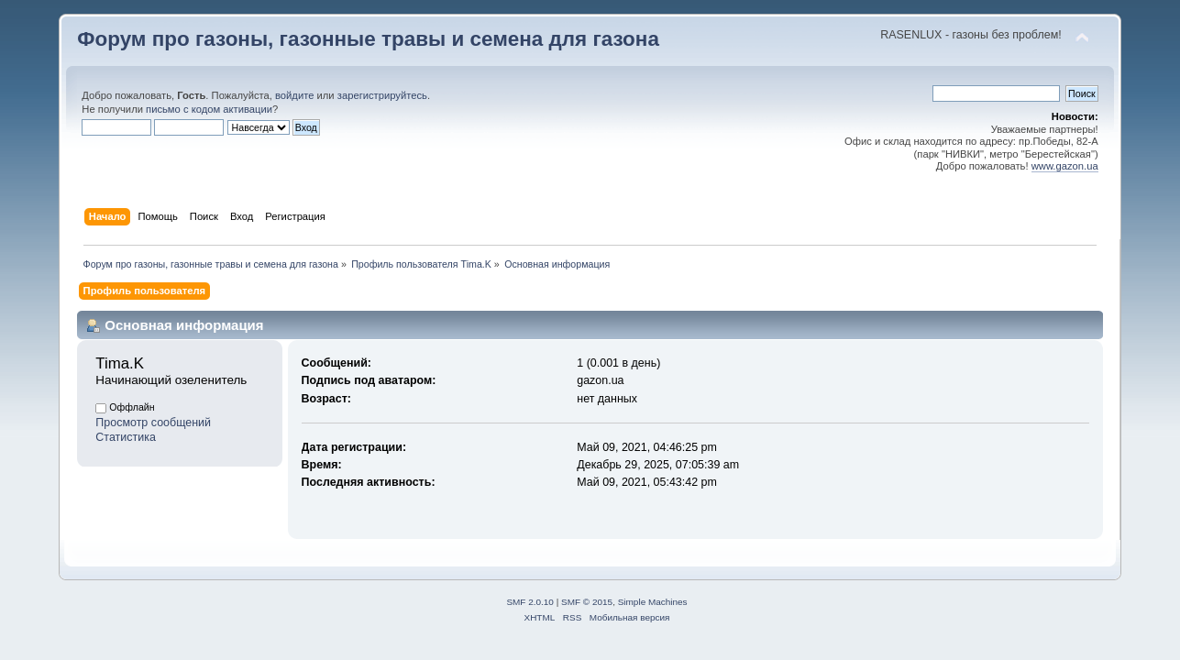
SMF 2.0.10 (530, 602)
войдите (294, 95)
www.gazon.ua (1064, 165)
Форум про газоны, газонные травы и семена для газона (368, 39)
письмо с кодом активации (209, 109)
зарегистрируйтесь (382, 95)
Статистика (125, 437)
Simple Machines (653, 602)
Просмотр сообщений (153, 422)
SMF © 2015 (586, 602)
